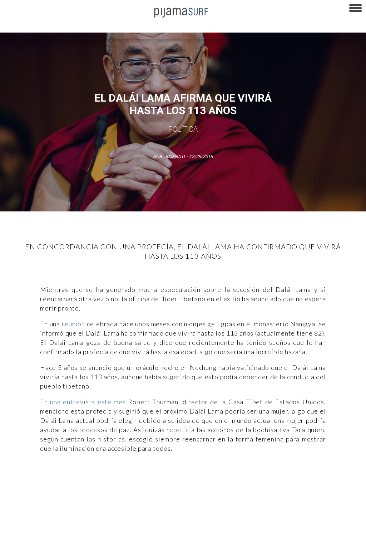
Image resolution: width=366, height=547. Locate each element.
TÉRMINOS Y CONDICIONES (136, 525)
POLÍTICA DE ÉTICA (189, 525)
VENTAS (63, 525)
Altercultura (15, 486)
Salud (307, 486)
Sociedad (252, 486)
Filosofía (79, 486)
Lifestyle (329, 486)
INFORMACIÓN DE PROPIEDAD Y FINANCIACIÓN (150, 537)
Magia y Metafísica (162, 486)
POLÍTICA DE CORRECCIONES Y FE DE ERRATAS (50, 537)
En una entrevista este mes (83, 402)
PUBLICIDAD (90, 525)
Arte (38, 486)
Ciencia (56, 486)
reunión (73, 324)
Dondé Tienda (342, 537)
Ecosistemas (282, 486)
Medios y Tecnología (115, 486)
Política (183, 129)
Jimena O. (175, 156)
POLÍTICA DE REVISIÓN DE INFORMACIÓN (255, 525)
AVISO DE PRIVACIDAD (26, 525)
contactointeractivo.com (297, 537)
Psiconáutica (223, 486)
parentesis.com (219, 537)
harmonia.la (254, 537)
